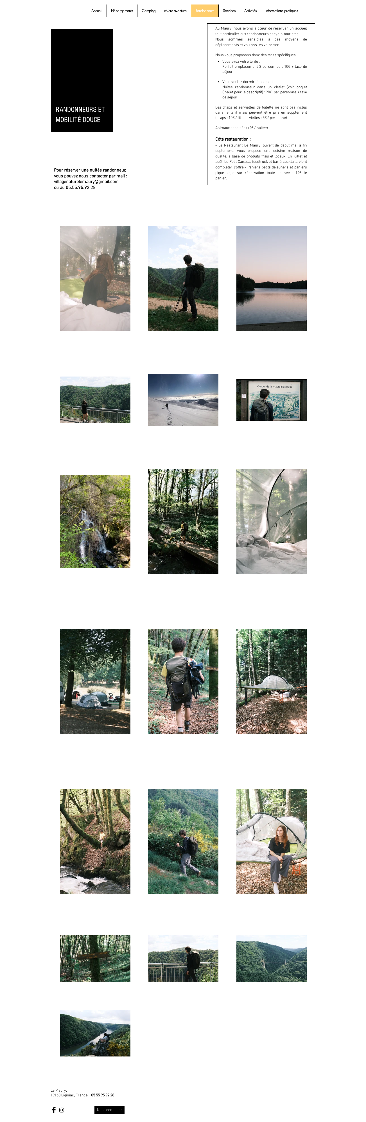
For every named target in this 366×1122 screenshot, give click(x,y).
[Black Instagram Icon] (61, 1110)
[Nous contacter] (109, 1110)
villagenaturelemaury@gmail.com (86, 182)
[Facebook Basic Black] (54, 1110)
